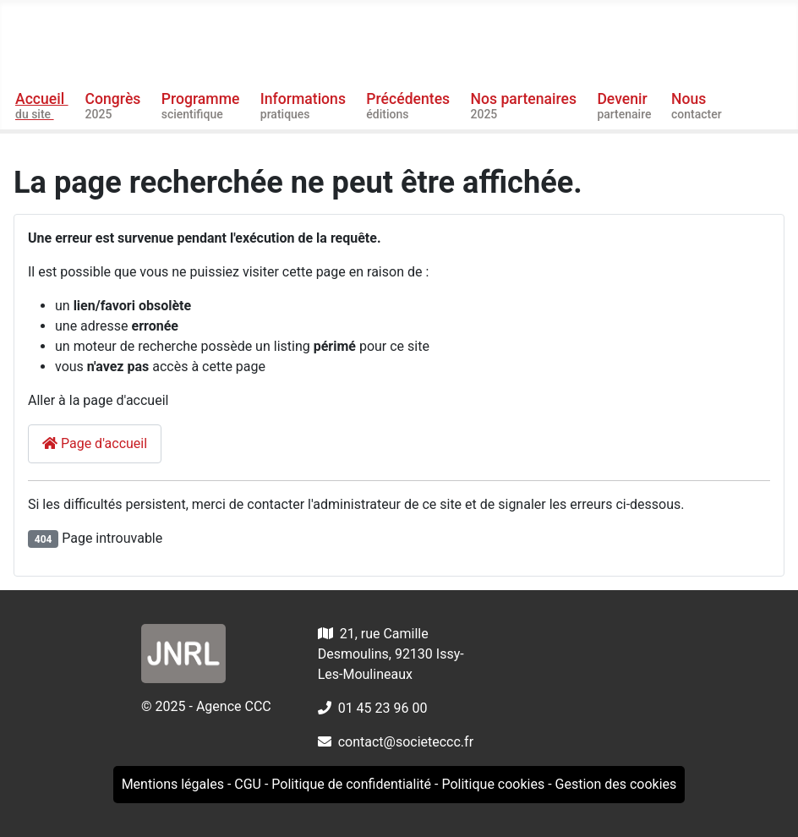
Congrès (115, 106)
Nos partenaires (526, 106)
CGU (247, 784)
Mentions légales (173, 784)
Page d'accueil (94, 443)
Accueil (41, 106)
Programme (202, 106)
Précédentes (409, 106)
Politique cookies (492, 784)
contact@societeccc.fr (405, 742)
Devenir (625, 106)
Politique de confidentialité (351, 784)
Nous (697, 106)
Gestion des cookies (616, 784)
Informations (305, 106)
